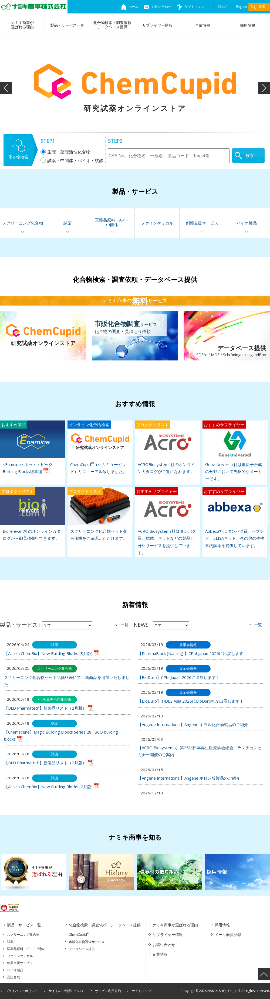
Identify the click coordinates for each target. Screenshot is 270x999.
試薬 (67, 223)
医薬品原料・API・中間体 (112, 222)
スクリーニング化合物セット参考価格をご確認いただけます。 (100, 514)
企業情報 (202, 25)
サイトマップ (190, 6)
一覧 (124, 624)
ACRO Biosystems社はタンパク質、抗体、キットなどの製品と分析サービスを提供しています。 (167, 521)
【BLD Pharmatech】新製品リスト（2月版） (45, 708)
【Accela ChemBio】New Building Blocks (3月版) (48, 653)
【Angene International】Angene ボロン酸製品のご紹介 (189, 778)
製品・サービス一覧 (67, 25)
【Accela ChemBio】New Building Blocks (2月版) (48, 786)
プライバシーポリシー (21, 991)
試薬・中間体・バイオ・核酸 (71, 160)
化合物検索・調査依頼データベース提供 (112, 24)
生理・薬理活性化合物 (65, 152)
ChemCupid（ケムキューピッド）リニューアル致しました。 (100, 447)
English (241, 6)
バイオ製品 (247, 223)
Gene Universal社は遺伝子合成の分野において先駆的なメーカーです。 (234, 450)
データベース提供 (225, 351)
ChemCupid (79, 934)
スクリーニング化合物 (22, 223)
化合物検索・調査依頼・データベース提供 (105, 924)
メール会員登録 (228, 934)
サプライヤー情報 (157, 25)
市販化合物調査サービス (86, 942)
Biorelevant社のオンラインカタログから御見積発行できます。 (32, 514)
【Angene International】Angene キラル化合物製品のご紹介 (193, 724)
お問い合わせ (157, 6)
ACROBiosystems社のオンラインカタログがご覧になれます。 (167, 447)
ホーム (130, 6)
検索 (258, 7)
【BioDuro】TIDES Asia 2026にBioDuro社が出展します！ (191, 701)
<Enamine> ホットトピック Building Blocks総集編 (32, 447)
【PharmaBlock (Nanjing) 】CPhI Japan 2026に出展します (190, 653)
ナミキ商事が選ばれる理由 (22, 24)
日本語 (223, 6)
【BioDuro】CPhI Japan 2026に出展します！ (179, 677)
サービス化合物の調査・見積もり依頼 (125, 326)
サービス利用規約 (108, 991)
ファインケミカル (157, 223)
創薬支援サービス (202, 223)
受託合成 (13, 977)
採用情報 (247, 25)
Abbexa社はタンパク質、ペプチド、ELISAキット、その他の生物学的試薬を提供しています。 (234, 517)
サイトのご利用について (66, 991)
